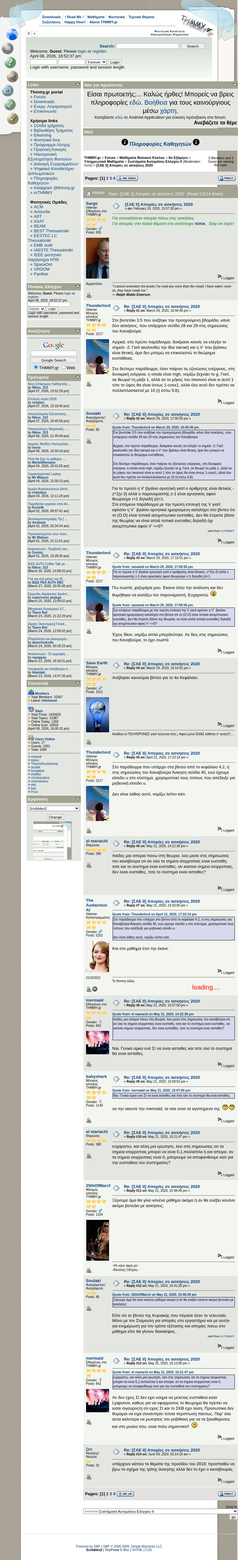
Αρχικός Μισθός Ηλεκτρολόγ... (49, 444)
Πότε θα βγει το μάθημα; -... (47, 459)
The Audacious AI (96, 905)
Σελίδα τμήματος (49, 125)
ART (38, 216)
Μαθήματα (95, 17)
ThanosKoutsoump (44, 763)
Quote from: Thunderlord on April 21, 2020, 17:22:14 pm (154, 914)
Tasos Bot (39, 612)
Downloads (51, 17)
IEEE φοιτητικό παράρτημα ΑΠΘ (44, 257)
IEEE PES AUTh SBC (48, 582)
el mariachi (97, 841)
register (99, 51)
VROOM (42, 269)
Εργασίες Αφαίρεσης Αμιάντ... (49, 594)
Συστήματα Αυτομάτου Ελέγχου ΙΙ (155, 161)
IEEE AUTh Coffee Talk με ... (48, 564)
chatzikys (39, 492)
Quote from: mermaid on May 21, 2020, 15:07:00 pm (151, 1090)
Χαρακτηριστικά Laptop (44, 474)
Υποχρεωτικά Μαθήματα (104, 161)
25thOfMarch (98, 1185)
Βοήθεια (155, 102)
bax (33, 788)
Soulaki (93, 413)
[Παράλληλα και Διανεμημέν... (48, 639)
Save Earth (96, 663)
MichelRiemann (43, 462)
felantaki (38, 672)
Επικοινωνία (45, 111)
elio (33, 785)
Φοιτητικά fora (47, 140)
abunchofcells (42, 642)
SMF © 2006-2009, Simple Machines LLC (132, 1546)
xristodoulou (39, 781)
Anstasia (38, 522)
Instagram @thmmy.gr (54, 187)
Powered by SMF (88, 1546)
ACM (38, 207)
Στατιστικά (38, 683)
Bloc (126, 1550)
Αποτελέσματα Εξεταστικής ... (49, 414)
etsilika (36, 774)
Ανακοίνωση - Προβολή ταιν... (49, 549)
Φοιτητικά (116, 17)
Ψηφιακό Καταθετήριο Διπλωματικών (51, 171)
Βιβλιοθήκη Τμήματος (53, 130)
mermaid (94, 1000)
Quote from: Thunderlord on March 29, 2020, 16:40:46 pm (155, 427)
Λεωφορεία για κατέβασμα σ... (49, 669)
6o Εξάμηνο (178, 158)
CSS (148, 1550)
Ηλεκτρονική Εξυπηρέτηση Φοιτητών (50, 156)
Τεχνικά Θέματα (142, 17)
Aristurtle (42, 211)
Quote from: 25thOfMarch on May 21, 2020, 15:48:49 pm (154, 1294)
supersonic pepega (46, 597)
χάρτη (168, 110)
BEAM (40, 226)
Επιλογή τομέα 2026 (42, 399)
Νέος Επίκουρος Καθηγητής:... (49, 384)
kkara (35, 760)
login (82, 51)
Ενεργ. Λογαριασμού (53, 106)
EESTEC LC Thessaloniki (42, 238)
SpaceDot (43, 264)
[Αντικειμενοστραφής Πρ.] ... (47, 519)
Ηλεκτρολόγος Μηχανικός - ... (48, 429)
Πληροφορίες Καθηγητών (43, 180)
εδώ (135, 102)
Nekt (87, 165)
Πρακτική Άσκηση (50, 149)
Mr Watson (40, 477)
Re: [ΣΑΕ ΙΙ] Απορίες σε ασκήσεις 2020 (162, 306)
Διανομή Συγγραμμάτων (56, 163)
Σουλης (37, 552)
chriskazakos (40, 778)
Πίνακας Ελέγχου (44, 286)
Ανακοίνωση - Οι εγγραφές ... (48, 654)
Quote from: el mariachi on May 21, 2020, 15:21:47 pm (153, 1372)
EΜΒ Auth (43, 245)
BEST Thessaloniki (51, 230)
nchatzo (38, 402)
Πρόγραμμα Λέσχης (52, 144)
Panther (41, 274)
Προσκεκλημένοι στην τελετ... (48, 534)
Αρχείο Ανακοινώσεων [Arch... (49, 489)
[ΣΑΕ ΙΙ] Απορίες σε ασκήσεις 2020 (124, 165)
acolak (35, 767)
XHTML (137, 1550)
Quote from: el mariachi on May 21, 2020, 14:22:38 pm (153, 1014)
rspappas (39, 657)
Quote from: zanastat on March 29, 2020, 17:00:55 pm (152, 567)
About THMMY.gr (104, 22)
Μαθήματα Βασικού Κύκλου (142, 158)
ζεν (89, 1449)
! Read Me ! (74, 17)
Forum (40, 96)
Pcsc (34, 792)
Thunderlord (98, 305)
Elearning (43, 135)
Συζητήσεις (51, 22)
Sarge (92, 203)
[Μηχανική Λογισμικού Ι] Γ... (47, 609)
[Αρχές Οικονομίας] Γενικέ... (47, 624)
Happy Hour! (75, 22)
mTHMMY (43, 192)
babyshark (96, 1076)
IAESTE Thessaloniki (53, 250)
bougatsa (37, 771)
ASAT (39, 221)
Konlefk (38, 507)
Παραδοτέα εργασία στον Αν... (49, 504)
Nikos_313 (40, 387)
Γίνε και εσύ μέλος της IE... (47, 579)
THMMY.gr (92, 158)
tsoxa (36, 447)
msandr (36, 756)
